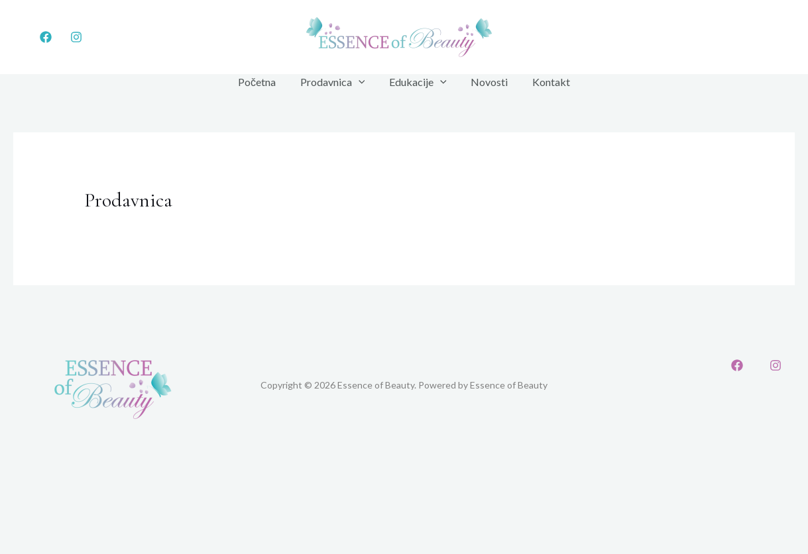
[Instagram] (76, 37)
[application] (361, 82)
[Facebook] (46, 37)
